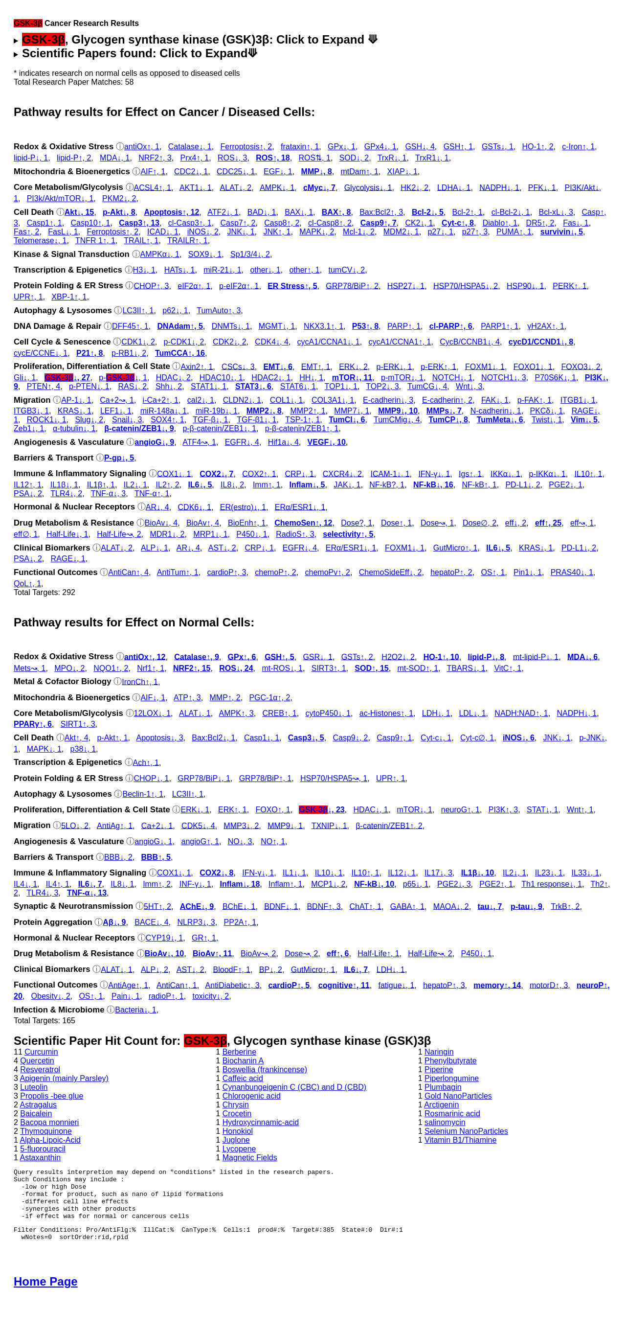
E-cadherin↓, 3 (388, 400)
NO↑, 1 (273, 841)
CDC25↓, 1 (236, 171)
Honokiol (238, 1131)
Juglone (236, 1140)
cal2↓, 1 (200, 400)
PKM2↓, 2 (119, 198)
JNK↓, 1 (241, 232)
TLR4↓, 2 (66, 493)
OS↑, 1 (493, 572)
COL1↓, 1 (286, 400)
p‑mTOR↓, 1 (402, 377)
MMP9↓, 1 (285, 825)
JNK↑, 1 (277, 232)
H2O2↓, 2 (398, 656)
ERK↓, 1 (194, 809)
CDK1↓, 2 (138, 342)
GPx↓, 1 (342, 146)
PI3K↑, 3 (503, 809)
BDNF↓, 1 (281, 906)
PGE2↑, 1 (496, 884)
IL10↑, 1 (588, 473)
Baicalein (36, 1113)
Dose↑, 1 (396, 523)
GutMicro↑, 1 (455, 548)
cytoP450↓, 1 (328, 713)
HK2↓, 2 (414, 187)
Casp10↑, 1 (91, 223)
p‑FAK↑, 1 (534, 400)
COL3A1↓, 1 (333, 400)
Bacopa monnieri (49, 1122)
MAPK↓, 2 (316, 232)
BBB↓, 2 (118, 857)
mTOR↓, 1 (414, 809)
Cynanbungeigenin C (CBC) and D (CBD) (294, 1087)
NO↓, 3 (240, 841)
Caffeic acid (243, 1078)
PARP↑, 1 (404, 326)
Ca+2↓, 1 (157, 825)
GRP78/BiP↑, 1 (265, 778)
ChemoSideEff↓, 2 (390, 572)
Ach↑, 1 (146, 762)
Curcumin (41, 1052)
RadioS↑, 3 (295, 534)
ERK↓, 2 (353, 366)
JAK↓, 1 (347, 485)
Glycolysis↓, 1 (368, 187)
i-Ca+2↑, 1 (161, 400)
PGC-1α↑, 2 (269, 697)
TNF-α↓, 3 (108, 493)
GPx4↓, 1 (380, 146)
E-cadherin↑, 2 (447, 400)
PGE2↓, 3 (453, 884)
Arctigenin (441, 1105)
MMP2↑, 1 (308, 411)
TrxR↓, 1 (392, 158)
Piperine (439, 1069)
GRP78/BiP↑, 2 (352, 285)
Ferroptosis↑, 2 (246, 146)
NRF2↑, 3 (155, 158)
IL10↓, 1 (329, 873)
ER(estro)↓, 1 (243, 507)
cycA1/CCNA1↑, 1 (399, 342)
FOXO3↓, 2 (581, 366)
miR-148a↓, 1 (163, 411)
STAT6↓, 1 (298, 386)
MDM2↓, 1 (401, 232)
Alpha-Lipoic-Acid (50, 1140)
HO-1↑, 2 (538, 146)
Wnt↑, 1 (580, 809)
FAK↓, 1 (495, 400)
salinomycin (445, 1122)
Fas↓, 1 (575, 223)
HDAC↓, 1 (370, 809)
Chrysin (236, 1105)
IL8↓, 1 (122, 884)
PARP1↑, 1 (499, 326)
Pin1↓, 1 (528, 572)
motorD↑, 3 (549, 985)
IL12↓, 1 (402, 873)
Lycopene (239, 1149)
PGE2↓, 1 (565, 485)
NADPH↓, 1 (499, 187)
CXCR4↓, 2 (342, 473)
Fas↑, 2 (26, 232)
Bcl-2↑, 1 (467, 212)
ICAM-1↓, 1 (390, 473)
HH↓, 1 (311, 377)
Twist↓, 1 (547, 419)
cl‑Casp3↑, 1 (190, 223)
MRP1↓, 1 (210, 534)
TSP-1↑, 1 (302, 419)
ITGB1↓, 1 (578, 400)
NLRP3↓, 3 (196, 922)
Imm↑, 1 (267, 485)
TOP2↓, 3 (382, 386)
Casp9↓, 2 (350, 738)
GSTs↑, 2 (357, 656)
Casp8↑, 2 (281, 223)
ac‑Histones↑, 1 (386, 713)
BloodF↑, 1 (231, 969)
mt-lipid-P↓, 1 (536, 656)
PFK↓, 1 (542, 187)
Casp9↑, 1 (394, 738)
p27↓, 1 (440, 232)
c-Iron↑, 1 (578, 146)
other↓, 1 (265, 270)
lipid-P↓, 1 (31, 158)
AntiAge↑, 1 (128, 985)
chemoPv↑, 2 (327, 572)
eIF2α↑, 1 (194, 285)
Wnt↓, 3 (469, 386)
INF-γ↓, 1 (195, 884)
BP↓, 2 (270, 969)
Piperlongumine (452, 1078)
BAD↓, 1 (261, 212)
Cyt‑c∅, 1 (477, 738)
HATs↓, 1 (179, 270)
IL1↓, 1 (294, 873)
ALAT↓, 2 (236, 187)
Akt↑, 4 (77, 738)
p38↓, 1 (83, 749)
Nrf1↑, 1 (150, 668)
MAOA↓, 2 (451, 906)
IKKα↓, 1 (505, 473)
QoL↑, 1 (27, 583)
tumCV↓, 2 (346, 270)
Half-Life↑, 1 (378, 953)
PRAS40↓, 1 (572, 572)
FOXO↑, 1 (272, 809)
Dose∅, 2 (479, 523)
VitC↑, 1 (507, 668)
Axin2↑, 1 (196, 366)
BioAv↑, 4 (202, 523)
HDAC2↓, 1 (271, 377)
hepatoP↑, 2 (451, 572)
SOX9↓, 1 (205, 254)
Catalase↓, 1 (190, 146)
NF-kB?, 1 (386, 485)
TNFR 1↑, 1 (95, 240)
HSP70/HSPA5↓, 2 (465, 285)
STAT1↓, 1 (208, 386)
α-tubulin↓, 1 (74, 428)
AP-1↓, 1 (76, 400)
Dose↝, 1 (437, 523)
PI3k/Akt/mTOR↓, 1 (60, 198)
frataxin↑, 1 (300, 146)
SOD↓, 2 (354, 158)
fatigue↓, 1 (397, 985)
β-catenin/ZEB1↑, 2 (389, 825)
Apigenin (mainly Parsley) (64, 1078)
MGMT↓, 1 (277, 326)
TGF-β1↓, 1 (256, 419)
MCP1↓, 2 (328, 884)
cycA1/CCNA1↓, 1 (328, 342)
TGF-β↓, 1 (210, 419)
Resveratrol (40, 1069)
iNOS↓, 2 (203, 232)
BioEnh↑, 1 (247, 523)
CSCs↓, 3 (238, 366)
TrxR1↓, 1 (432, 158)
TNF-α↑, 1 (151, 493)
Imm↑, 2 (157, 884)
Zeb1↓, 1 (29, 428)
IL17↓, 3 (438, 873)
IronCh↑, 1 (140, 681)
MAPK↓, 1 (44, 749)
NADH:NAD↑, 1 (521, 713)
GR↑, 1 (204, 938)
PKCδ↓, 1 (546, 411)
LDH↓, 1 (436, 713)
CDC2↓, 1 (191, 171)
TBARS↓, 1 (466, 668)
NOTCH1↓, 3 (503, 377)
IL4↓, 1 (25, 884)
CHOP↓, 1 (151, 778)
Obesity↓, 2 (50, 996)
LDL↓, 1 (472, 713)
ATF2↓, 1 (223, 212)
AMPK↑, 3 (236, 713)
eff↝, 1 (582, 523)
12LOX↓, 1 (152, 713)
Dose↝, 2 (301, 953)
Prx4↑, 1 (194, 158)
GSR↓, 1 (317, 656)
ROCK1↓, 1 (47, 419)
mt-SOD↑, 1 (417, 668)
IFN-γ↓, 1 (434, 473)
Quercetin (37, 1061)
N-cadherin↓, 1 (495, 411)
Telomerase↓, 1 (40, 240)
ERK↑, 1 (232, 809)
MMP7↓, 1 (351, 411)
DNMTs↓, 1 (231, 326)
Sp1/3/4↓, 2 (250, 254)
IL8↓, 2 (232, 485)
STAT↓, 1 (542, 809)
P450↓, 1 (251, 534)
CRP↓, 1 (299, 473)
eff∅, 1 (26, 534)
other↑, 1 (304, 270)
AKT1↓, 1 (195, 187)
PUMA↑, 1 (514, 232)
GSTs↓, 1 (498, 146)
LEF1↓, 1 (116, 411)
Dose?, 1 (356, 523)
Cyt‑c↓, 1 (436, 738)
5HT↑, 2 (157, 906)
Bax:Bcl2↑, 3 (381, 212)
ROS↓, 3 (232, 158)
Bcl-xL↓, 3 (556, 212)
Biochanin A (243, 1061)
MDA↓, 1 (115, 158)
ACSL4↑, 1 (152, 187)
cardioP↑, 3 (226, 572)
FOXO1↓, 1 (533, 366)
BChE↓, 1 (239, 906)
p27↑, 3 (475, 232)
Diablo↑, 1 (500, 223)
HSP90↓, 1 (525, 285)
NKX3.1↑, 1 (323, 326)
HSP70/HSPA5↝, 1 (333, 778)
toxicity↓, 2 (211, 996)
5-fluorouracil (42, 1149)
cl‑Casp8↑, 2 (330, 223)
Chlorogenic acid (252, 1096)
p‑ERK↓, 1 (394, 366)
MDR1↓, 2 (167, 534)
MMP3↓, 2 (241, 825)
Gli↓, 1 (25, 377)
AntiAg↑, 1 (115, 825)
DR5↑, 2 (540, 223)
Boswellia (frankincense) (265, 1069)
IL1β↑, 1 (101, 485)
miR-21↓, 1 (222, 270)
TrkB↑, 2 (565, 906)
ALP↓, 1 (154, 548)
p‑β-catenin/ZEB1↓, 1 (219, 428)
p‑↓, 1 (123, 377)
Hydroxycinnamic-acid (261, 1122)
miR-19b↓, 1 (217, 411)
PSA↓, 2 (28, 493)
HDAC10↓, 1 (221, 377)
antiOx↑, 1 (141, 146)
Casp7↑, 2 (237, 223)
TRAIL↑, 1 (141, 240)
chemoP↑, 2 (275, 572)
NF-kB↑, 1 (479, 485)
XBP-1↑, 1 (69, 297)
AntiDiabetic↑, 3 (232, 985)
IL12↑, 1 (28, 485)
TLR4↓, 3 (42, 893)
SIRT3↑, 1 (329, 668)
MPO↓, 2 (69, 668)
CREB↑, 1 (279, 713)
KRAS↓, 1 (74, 411)
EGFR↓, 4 (242, 442)
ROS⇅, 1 (314, 158)
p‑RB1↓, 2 (129, 353)
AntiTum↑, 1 (178, 572)
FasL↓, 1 (63, 232)
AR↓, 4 (157, 507)
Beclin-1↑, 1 (142, 794)
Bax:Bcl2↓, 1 (213, 738)
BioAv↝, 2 (258, 953)
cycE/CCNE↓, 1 (40, 353)
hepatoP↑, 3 (444, 985)
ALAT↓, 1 (195, 713)
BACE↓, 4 (151, 922)
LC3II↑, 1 (138, 310)
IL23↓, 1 (549, 873)
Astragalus (38, 1105)
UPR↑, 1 (28, 297)
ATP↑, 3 (187, 697)
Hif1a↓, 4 (283, 442)
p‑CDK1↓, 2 (184, 342)
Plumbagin (443, 1087)
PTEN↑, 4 (43, 386)
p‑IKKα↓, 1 (547, 473)
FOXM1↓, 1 (485, 366)
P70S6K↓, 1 (555, 377)
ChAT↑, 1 (366, 906)
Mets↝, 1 (29, 668)
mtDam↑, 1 (359, 171)
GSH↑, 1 (458, 146)
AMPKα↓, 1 (159, 254)
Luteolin (33, 1087)
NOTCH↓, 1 (452, 377)
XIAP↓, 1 (402, 171)
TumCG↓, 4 (427, 386)
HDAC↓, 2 (173, 377)
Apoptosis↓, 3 (159, 738)
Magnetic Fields (250, 1157)
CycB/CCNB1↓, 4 (470, 342)
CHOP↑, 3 (151, 285)
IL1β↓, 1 (64, 485)
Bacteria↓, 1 (135, 1010)
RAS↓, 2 (132, 386)
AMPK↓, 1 (277, 187)
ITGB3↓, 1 (31, 411)
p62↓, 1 (175, 310)
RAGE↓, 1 (68, 558)
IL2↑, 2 (167, 485)
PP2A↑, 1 (240, 922)
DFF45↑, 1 (130, 326)
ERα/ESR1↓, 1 (300, 507)
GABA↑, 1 (407, 906)
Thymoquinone (46, 1131)
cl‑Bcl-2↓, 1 (511, 212)
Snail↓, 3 (127, 419)
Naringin (439, 1052)
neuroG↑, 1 (460, 809)
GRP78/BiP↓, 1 (204, 778)
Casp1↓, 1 (261, 738)
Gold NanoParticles (458, 1096)
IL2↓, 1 (135, 485)
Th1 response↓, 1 (551, 884)
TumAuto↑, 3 (219, 310)
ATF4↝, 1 (199, 442)
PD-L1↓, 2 (522, 485)
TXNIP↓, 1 (329, 825)
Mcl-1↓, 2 (359, 232)
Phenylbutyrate (451, 1061)
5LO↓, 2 (75, 825)
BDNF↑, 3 (323, 906)
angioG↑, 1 (200, 841)
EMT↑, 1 (316, 366)
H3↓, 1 (144, 270)
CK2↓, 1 (419, 223)
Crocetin (237, 1113)
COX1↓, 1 (174, 473)
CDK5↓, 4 (198, 825)
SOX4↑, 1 (167, 419)
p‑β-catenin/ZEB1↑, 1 (302, 428)
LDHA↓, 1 (453, 187)
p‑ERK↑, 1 (438, 366)
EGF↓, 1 (278, 171)
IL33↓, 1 (586, 873)
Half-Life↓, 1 (67, 534)
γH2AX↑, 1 (545, 326)
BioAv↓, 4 (161, 523)
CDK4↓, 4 (271, 342)
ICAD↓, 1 (163, 232)
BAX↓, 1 (299, 212)
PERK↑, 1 (569, 285)
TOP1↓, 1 (340, 386)
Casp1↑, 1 (44, 223)
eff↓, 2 (515, 523)
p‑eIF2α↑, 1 (239, 285)
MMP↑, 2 (225, 697)
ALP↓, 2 (154, 969)
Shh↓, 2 (169, 386)
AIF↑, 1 (152, 171)
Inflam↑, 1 (285, 884)
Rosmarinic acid (452, 1113)
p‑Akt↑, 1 (112, 738)
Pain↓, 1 (126, 996)
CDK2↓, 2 (229, 342)
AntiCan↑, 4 (128, 572)
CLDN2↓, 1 (242, 400)
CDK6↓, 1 (194, 507)
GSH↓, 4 (419, 146)
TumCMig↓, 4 (397, 419)
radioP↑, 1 (166, 996)
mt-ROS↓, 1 (282, 668)
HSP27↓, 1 (406, 285)
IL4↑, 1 (57, 884)
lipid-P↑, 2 (74, 158)
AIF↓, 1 (152, 697)
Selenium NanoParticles (466, 1131)
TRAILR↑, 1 (187, 240)
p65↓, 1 (415, 884)
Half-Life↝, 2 (119, 534)
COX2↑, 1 (259, 473)
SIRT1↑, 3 (78, 724)
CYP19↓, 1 (164, 938)
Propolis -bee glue (51, 1096)
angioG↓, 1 (153, 841)
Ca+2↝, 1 (117, 400)
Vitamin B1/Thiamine (460, 1140)
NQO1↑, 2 (110, 668)
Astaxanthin (40, 1157)
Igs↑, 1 (470, 473)
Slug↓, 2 (89, 419)
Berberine (239, 1052)
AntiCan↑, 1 (176, 985)
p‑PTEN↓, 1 (89, 386)
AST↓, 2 (222, 548)
